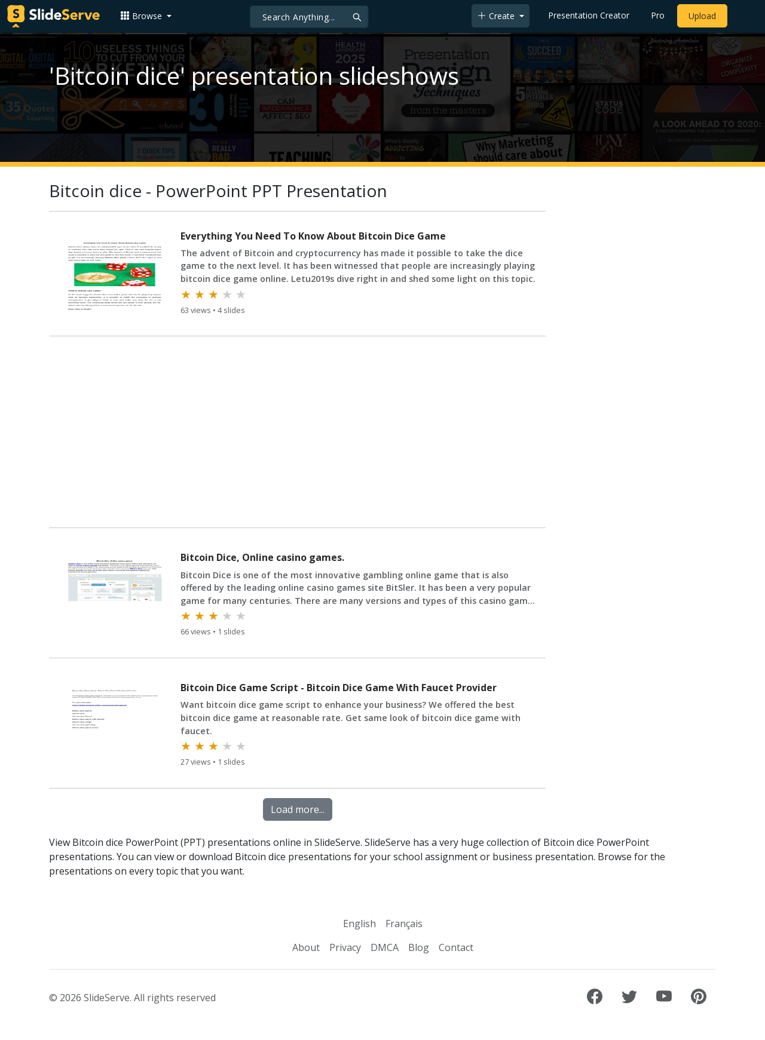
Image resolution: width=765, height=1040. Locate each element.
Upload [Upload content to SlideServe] (702, 16)
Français (404, 923)
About (306, 947)
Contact (456, 947)
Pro (658, 15)
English (359, 923)
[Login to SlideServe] (743, 16)
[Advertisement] (297, 434)
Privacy (345, 947)
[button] (145, 16)
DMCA (385, 947)
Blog (418, 947)
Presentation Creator (588, 15)
